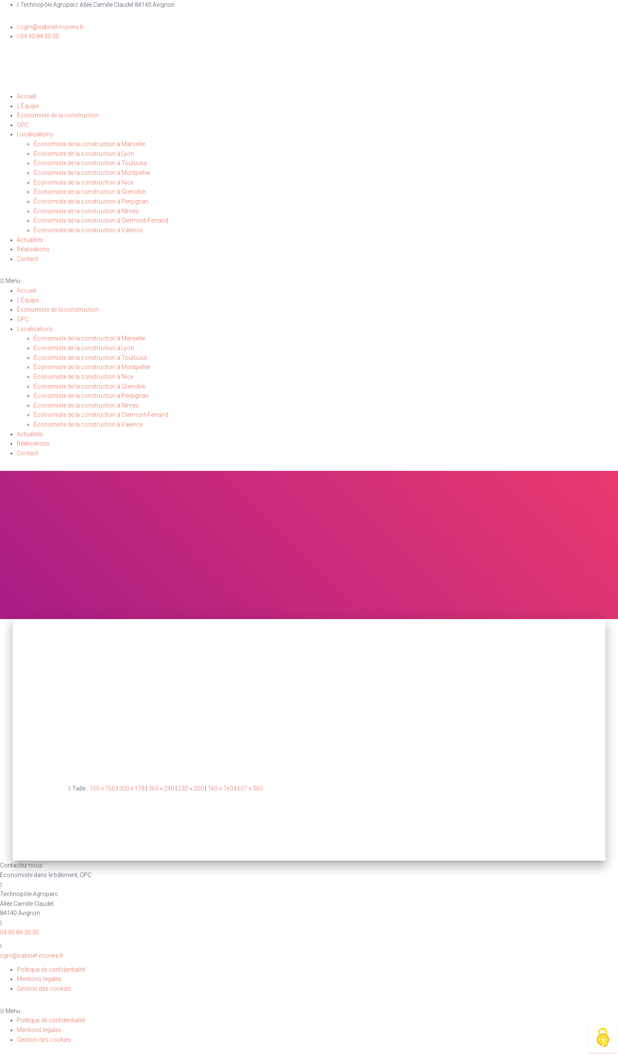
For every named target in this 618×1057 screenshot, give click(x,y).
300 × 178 (132, 788)
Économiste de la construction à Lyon (84, 153)
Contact (27, 258)
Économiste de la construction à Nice (83, 182)
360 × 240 (161, 788)
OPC (23, 125)
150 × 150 (102, 788)
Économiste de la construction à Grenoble (90, 191)
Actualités (30, 239)
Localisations (35, 134)
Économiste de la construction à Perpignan (91, 201)
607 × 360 (250, 788)
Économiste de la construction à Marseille (89, 144)
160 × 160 (220, 788)
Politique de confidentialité (51, 969)
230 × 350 (191, 788)
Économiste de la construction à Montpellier (92, 172)
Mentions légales (39, 978)
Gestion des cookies (44, 988)
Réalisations (33, 249)
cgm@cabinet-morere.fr (32, 955)
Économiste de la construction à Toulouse (90, 163)
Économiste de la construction (58, 115)
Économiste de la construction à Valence (88, 230)
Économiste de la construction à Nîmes (86, 211)
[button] (309, 281)
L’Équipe (28, 106)
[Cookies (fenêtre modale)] (603, 1038)
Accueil (26, 96)
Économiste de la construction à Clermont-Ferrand (101, 220)
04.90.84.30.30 (19, 932)
